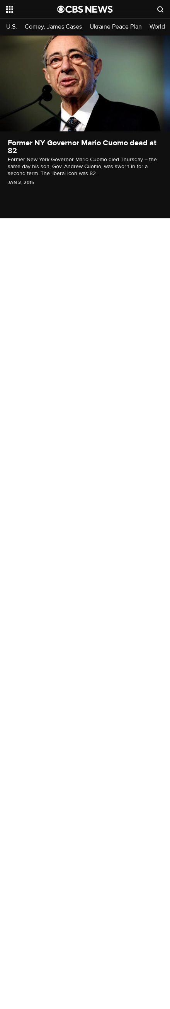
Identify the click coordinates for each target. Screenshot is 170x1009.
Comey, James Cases (53, 27)
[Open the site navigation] (31, 9)
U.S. (11, 27)
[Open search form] (160, 9)
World (157, 27)
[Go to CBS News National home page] (85, 9)
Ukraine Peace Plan (116, 27)
